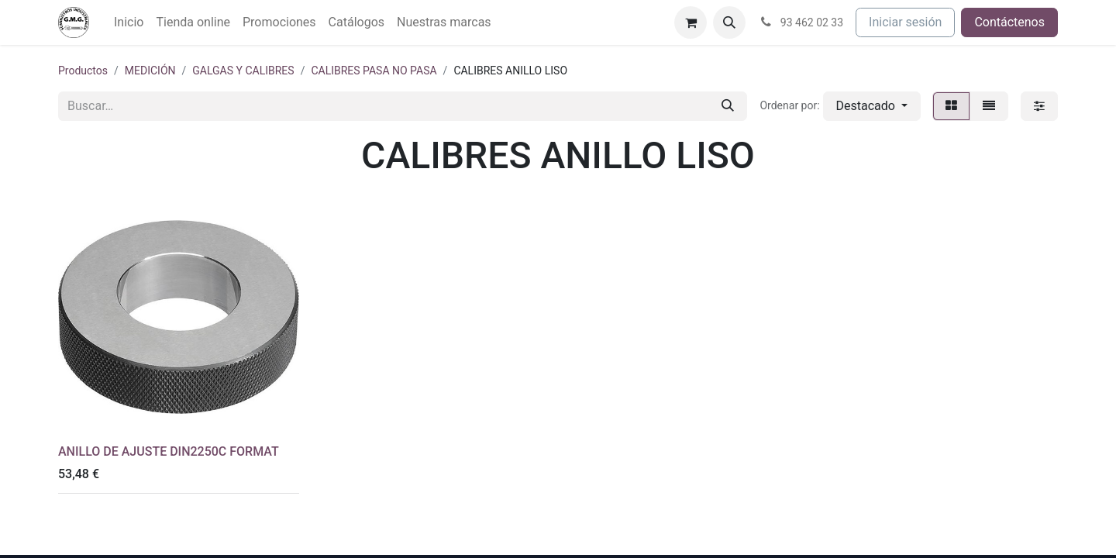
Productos (83, 70)
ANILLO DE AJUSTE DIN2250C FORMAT (168, 451)
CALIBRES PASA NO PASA (373, 70)
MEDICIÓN (150, 70)
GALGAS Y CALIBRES (243, 70)
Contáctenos (1009, 22)
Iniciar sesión (905, 22)
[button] (729, 22)
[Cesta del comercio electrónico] (690, 22)
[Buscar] (727, 106)
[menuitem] (129, 22)
